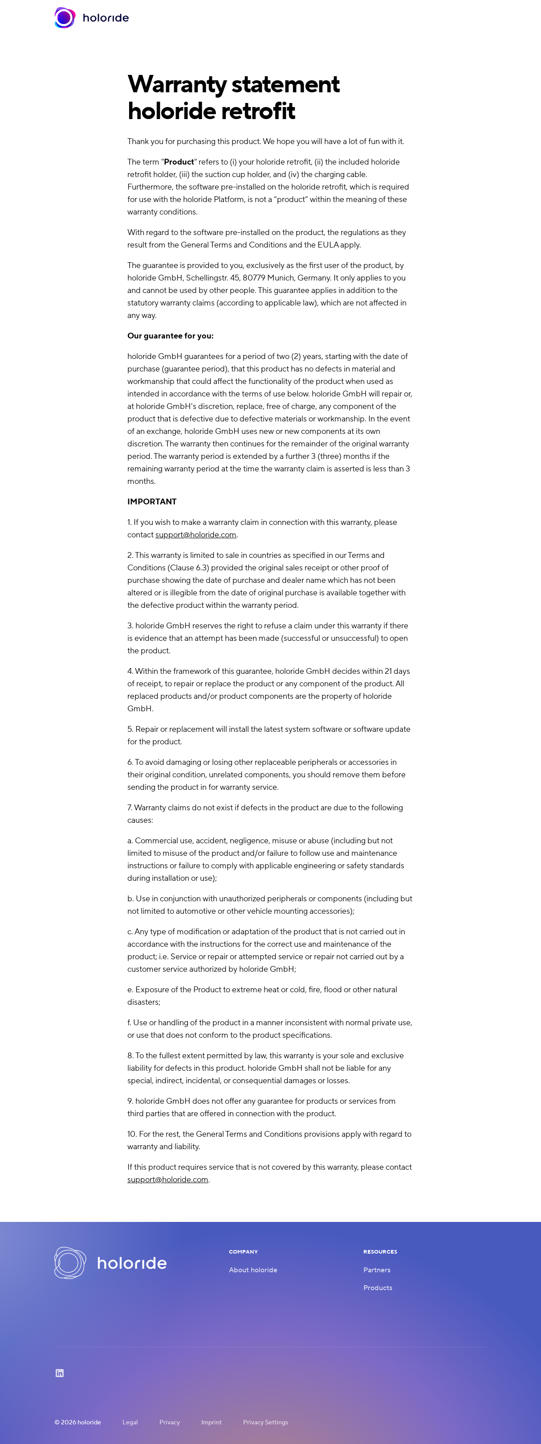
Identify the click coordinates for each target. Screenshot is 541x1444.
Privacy (169, 1423)
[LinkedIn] (59, 1376)
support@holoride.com (195, 535)
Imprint (211, 1423)
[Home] (91, 18)
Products (377, 1287)
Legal (130, 1423)
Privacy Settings (265, 1423)
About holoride (253, 1270)
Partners (376, 1270)
